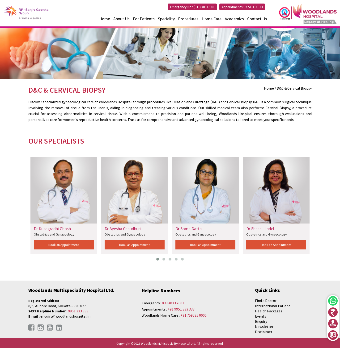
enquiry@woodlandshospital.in (65, 316)
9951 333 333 (254, 7)
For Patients (144, 18)
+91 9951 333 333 (181, 309)
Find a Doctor (265, 300)
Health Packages (268, 311)
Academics (234, 18)
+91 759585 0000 (193, 315)
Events (260, 316)
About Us (121, 18)
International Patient (272, 305)
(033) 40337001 (204, 7)
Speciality (166, 18)
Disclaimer (263, 331)
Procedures (188, 18)
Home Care (211, 18)
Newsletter (264, 326)
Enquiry (261, 321)
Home (104, 18)
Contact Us (257, 18)
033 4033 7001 (173, 303)
